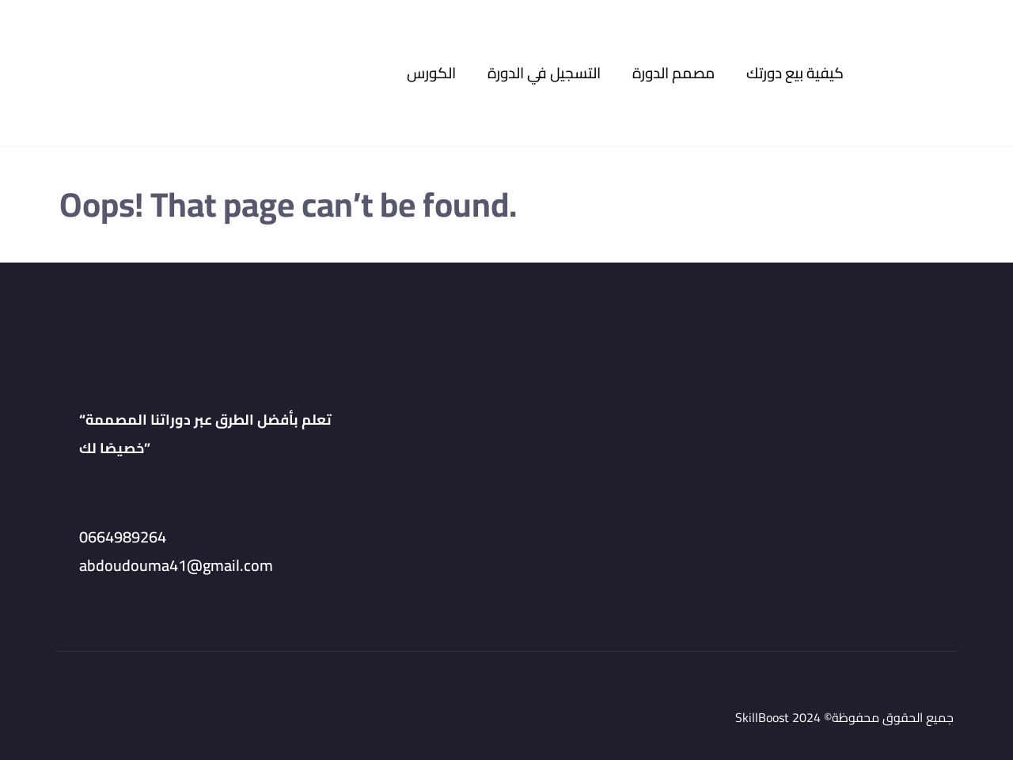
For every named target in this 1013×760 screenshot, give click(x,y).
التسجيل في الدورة (544, 73)
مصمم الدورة (673, 73)
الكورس (431, 73)
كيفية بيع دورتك (795, 73)
